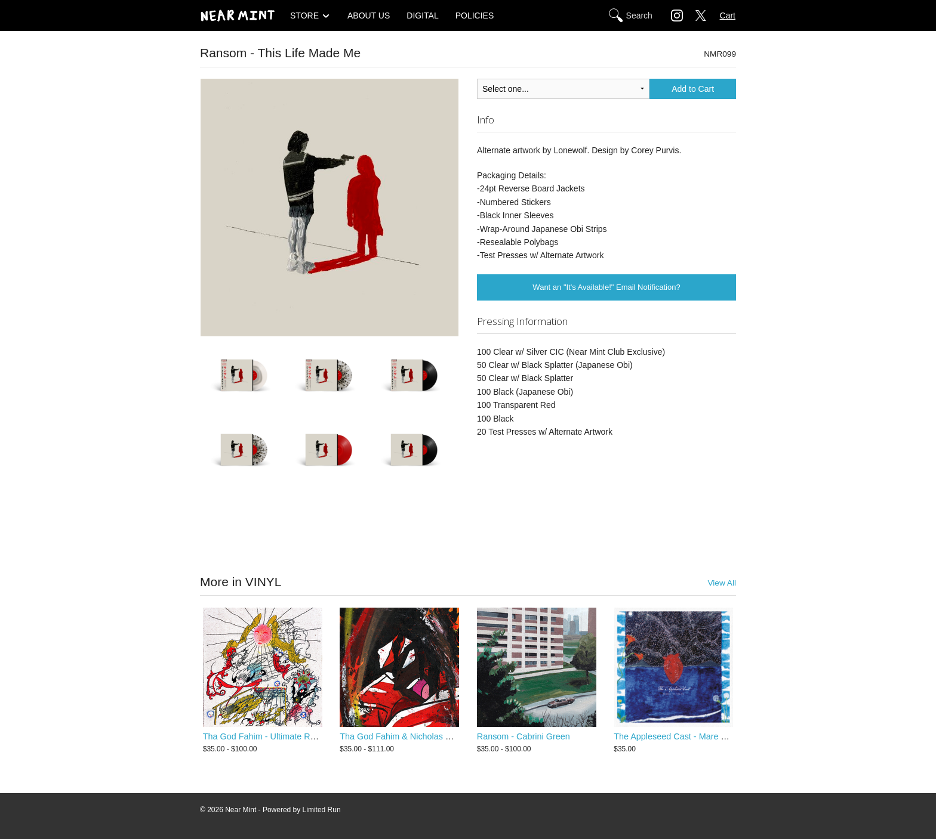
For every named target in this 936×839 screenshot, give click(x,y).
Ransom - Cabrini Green (523, 736)
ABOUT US (368, 15)
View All (721, 582)
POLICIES (474, 15)
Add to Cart (693, 89)
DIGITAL (422, 15)
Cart (727, 15)
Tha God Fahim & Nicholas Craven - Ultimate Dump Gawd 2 (454, 736)
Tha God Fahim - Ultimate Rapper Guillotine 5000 (297, 736)
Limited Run (322, 810)
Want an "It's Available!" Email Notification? (606, 287)
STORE (304, 15)
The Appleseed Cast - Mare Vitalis (678, 736)
